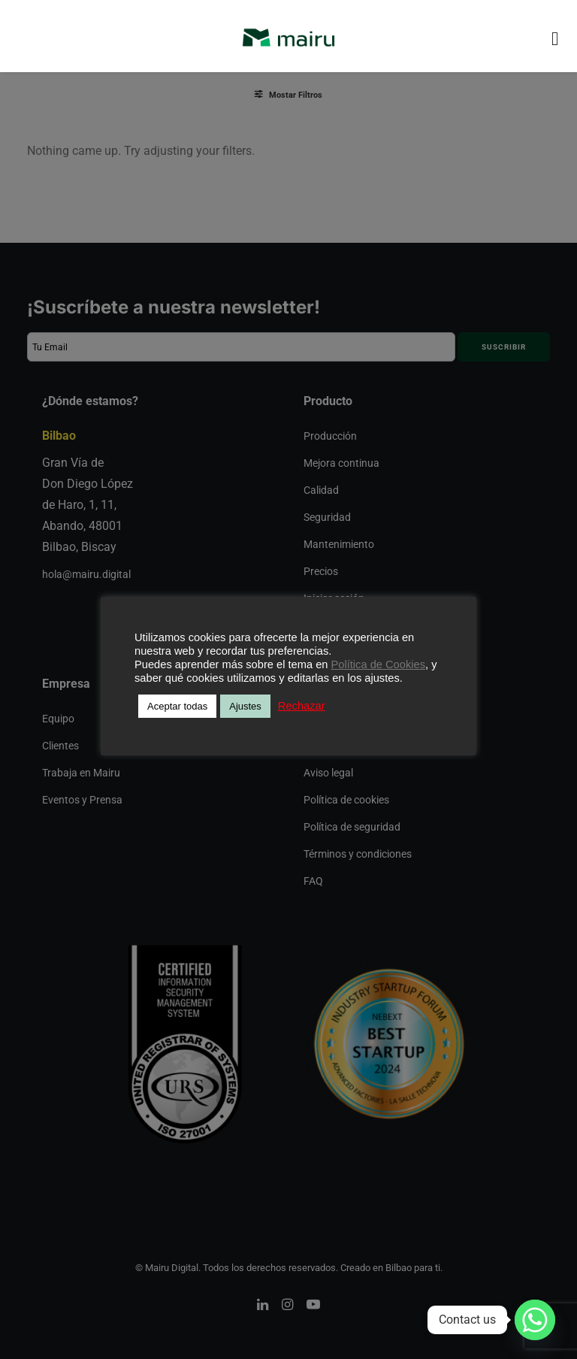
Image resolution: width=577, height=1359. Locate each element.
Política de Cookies (378, 664)
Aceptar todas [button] (177, 706)
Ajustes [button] (245, 706)
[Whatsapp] (535, 1320)
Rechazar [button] (301, 706)
